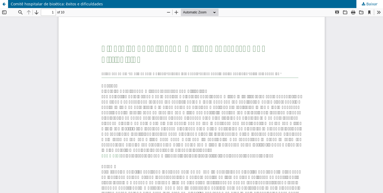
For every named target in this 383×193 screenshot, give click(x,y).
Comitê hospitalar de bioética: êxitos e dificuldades (57, 3)
